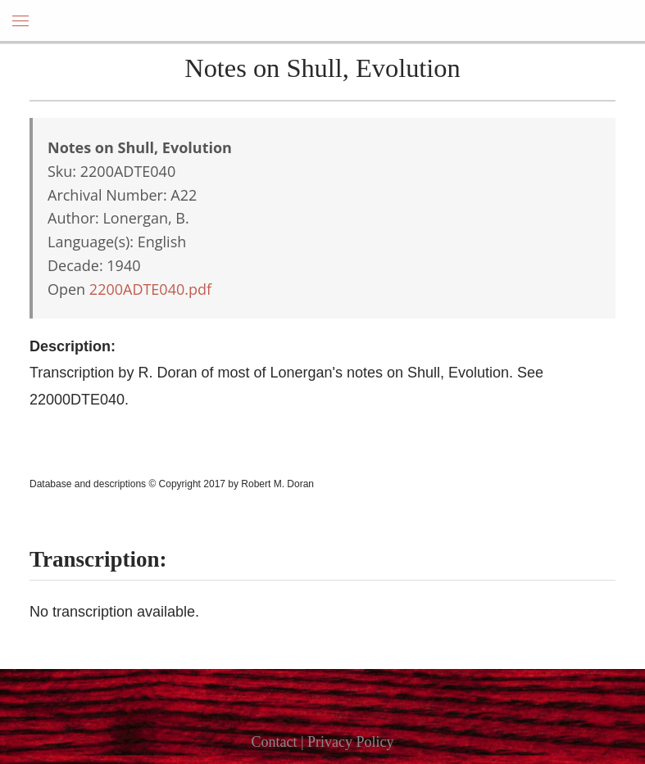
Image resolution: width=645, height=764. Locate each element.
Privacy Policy (350, 742)
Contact (274, 742)
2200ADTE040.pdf (150, 289)
